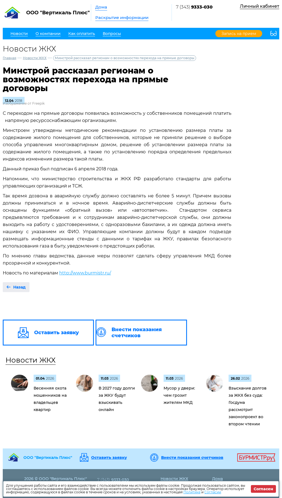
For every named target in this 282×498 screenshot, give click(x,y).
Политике (191, 492)
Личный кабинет (259, 6)
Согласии (212, 492)
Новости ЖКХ (35, 58)
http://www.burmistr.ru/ (85, 273)
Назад (19, 287)
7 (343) (194, 7)
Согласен (263, 488)
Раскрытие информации (121, 17)
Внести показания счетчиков (192, 457)
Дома (101, 7)
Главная (9, 58)
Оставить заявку (109, 457)
